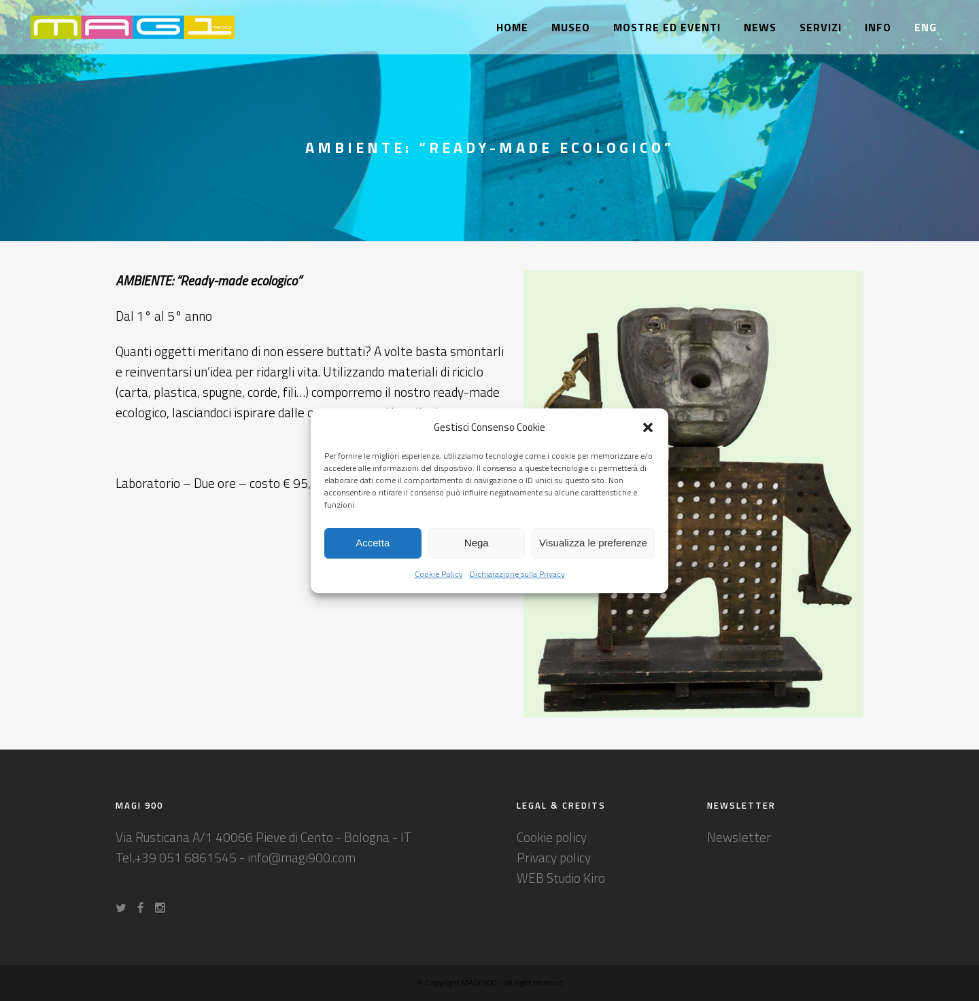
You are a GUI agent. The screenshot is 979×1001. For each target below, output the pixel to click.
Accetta (373, 542)
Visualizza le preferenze (593, 542)
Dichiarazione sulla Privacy (517, 573)
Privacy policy (554, 857)
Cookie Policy (439, 573)
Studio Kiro (576, 878)
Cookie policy (552, 837)
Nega (476, 542)
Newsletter (739, 837)
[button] (648, 427)
